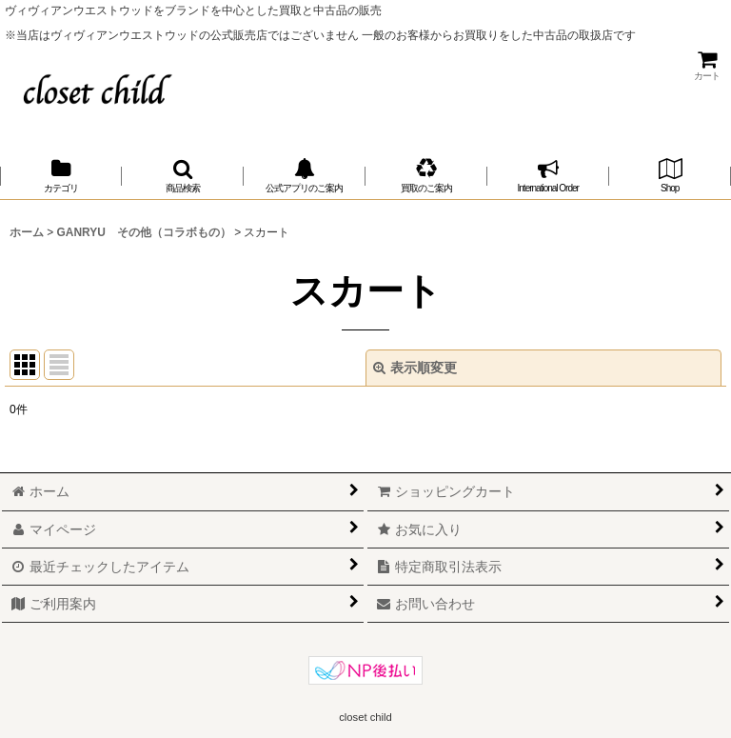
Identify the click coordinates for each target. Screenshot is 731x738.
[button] (183, 176)
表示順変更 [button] (415, 367)
